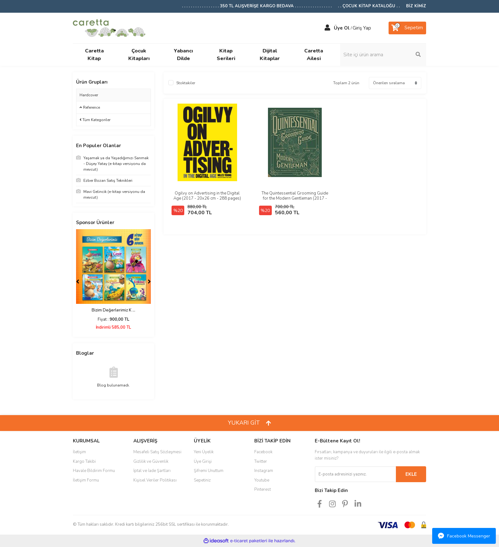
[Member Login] (327, 28)
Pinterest (262, 489)
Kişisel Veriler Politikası (155, 480)
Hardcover (89, 95)
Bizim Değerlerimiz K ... (113, 310)
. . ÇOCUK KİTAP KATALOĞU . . (369, 6)
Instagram (263, 471)
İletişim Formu (86, 480)
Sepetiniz (202, 480)
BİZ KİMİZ (416, 6)
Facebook (263, 452)
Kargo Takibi (84, 461)
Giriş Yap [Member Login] (362, 28)
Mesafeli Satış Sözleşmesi (157, 452)
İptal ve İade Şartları (152, 471)
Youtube (261, 480)
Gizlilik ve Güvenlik (150, 461)
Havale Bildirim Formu (94, 471)
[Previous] (77, 281)
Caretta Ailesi (313, 54)
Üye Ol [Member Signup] (342, 28)
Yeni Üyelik (204, 452)
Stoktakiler (185, 82)
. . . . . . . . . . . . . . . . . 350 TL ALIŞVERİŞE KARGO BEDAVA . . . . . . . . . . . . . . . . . (257, 6)
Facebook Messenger (464, 535)
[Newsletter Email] (355, 474)
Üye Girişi (203, 461)
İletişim (79, 452)
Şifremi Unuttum (208, 471)
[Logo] (109, 27)
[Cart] (407, 28)
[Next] (149, 281)
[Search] (383, 55)
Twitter (260, 461)
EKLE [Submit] (411, 474)
